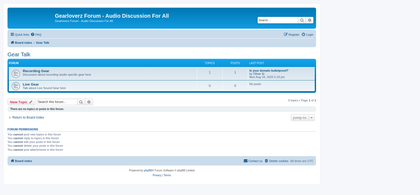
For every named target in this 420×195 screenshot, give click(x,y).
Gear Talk (19, 54)
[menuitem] (36, 34)
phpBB (148, 170)
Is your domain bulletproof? (268, 70)
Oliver (257, 73)
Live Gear (31, 84)
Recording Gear (36, 71)
